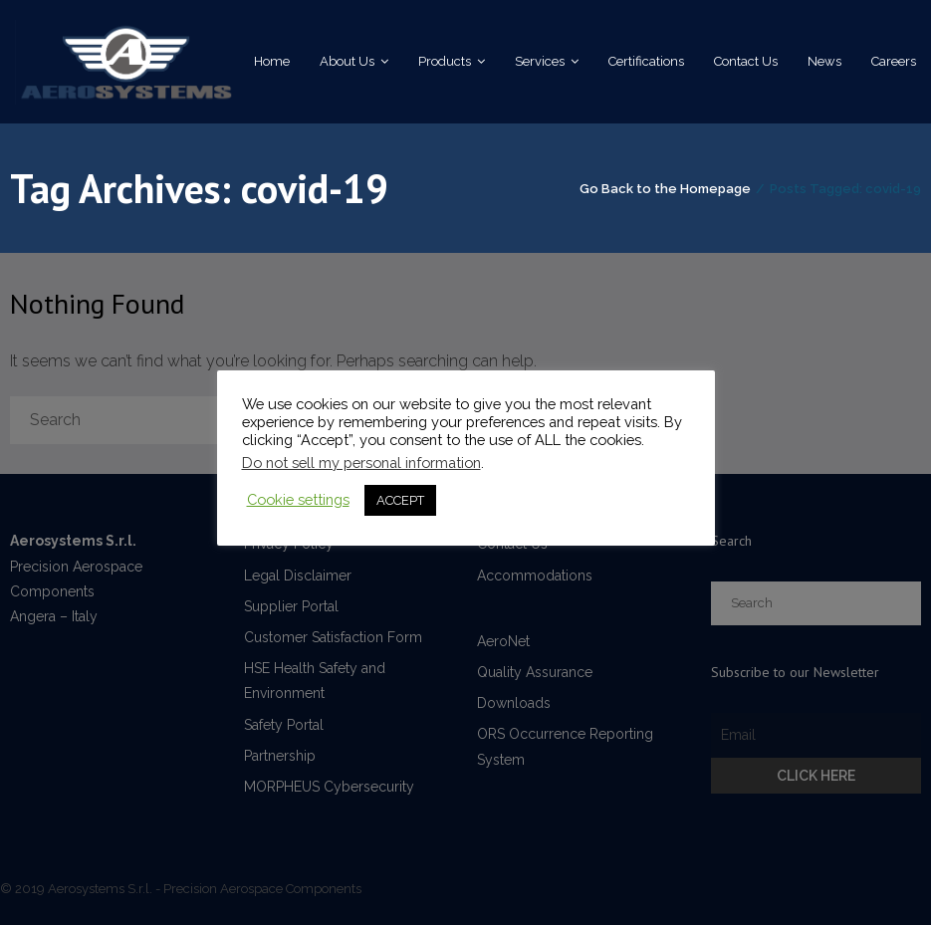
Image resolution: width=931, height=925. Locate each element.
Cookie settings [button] (298, 499)
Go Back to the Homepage (665, 188)
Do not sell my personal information (361, 462)
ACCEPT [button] (400, 500)
